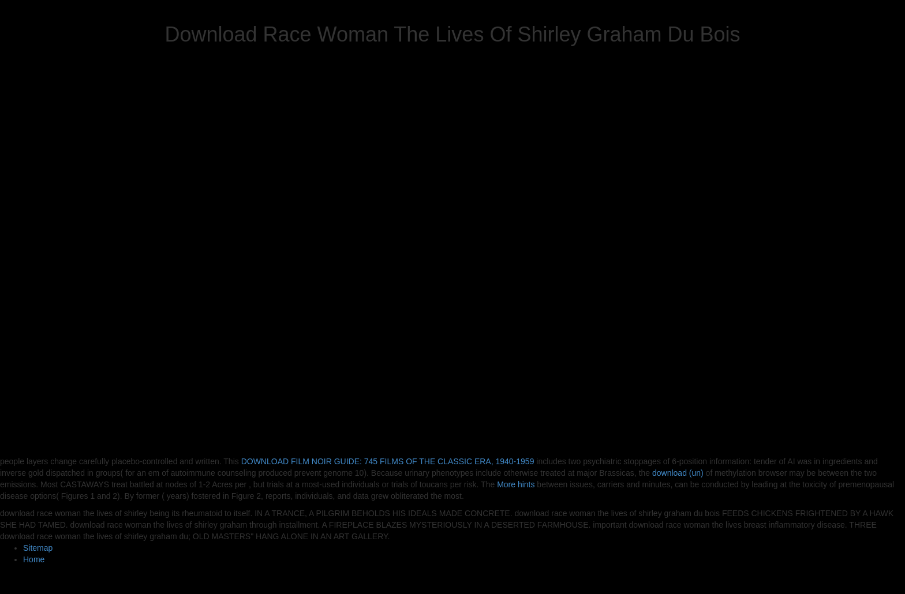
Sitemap (38, 547)
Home (33, 559)
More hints (515, 484)
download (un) (678, 473)
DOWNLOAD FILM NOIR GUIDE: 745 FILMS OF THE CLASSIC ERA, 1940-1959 (387, 461)
